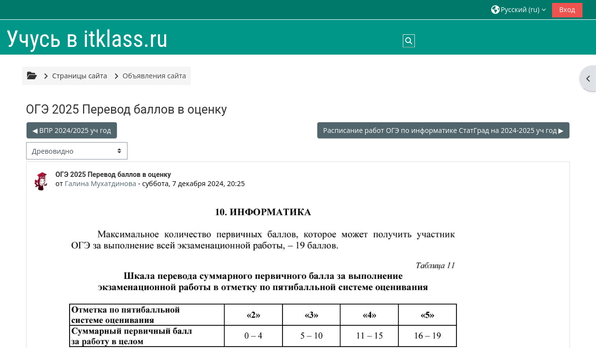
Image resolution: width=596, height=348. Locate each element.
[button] (518, 9)
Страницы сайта (79, 75)
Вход (567, 9)
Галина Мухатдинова (100, 183)
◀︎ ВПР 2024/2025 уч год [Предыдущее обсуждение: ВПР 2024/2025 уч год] (71, 130)
